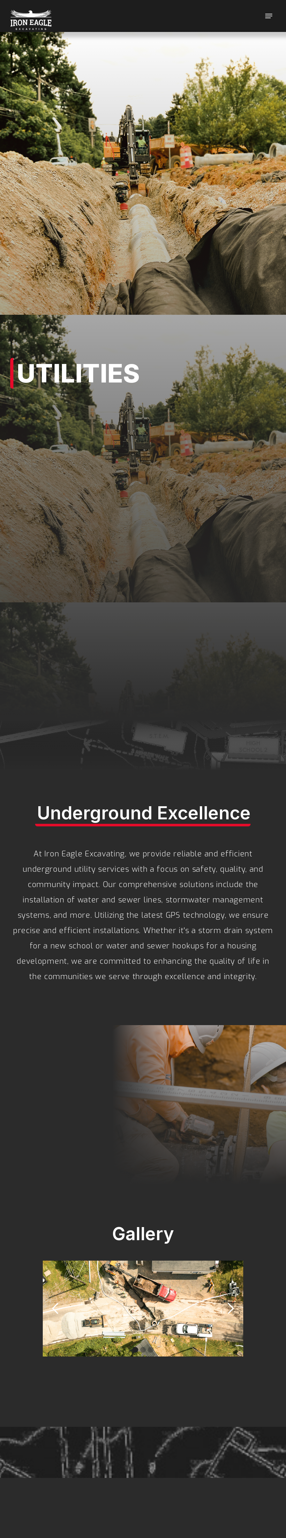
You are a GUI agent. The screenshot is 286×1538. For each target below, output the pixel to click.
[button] (268, 16)
